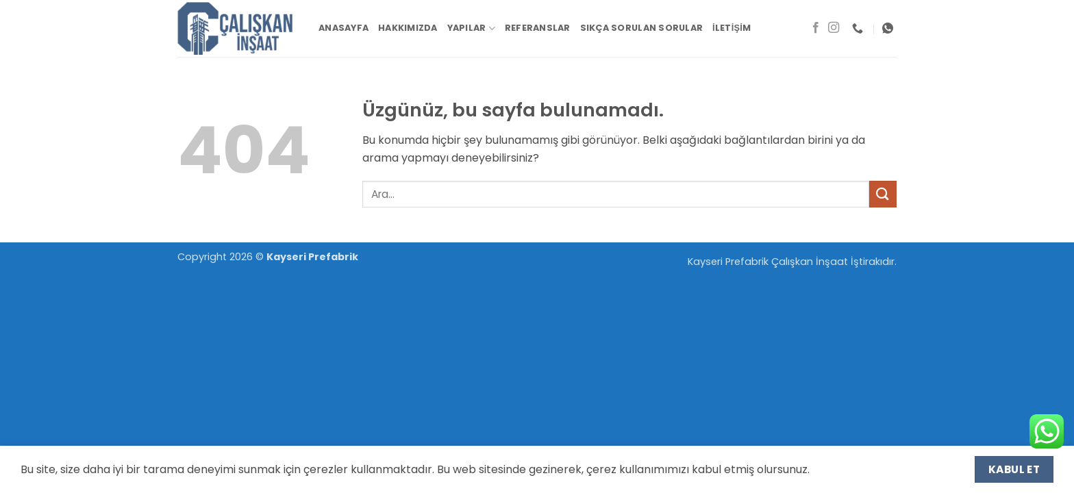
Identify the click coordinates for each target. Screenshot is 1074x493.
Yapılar (471, 28)
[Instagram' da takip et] (833, 28)
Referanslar (538, 28)
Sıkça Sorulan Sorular (641, 28)
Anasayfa (344, 28)
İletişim (731, 28)
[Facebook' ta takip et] (815, 28)
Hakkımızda (408, 28)
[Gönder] (883, 194)
